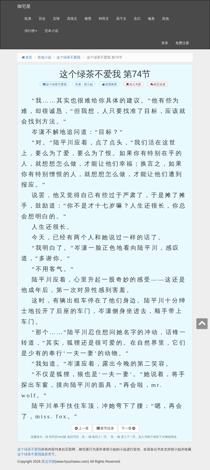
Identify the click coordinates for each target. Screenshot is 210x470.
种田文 (104, 18)
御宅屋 (23, 6)
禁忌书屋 (48, 461)
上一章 (81, 428)
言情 (56, 18)
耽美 (28, 18)
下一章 (128, 428)
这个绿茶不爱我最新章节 (36, 454)
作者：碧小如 (84, 84)
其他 (165, 18)
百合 (42, 18)
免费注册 (182, 43)
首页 (26, 57)
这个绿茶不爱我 (68, 57)
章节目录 (105, 428)
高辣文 (72, 18)
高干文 (121, 18)
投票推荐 (109, 84)
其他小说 (44, 57)
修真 (151, 18)
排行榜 (31, 31)
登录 (164, 43)
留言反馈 (157, 84)
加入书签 (133, 84)
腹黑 (88, 18)
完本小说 (51, 31)
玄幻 (137, 18)
